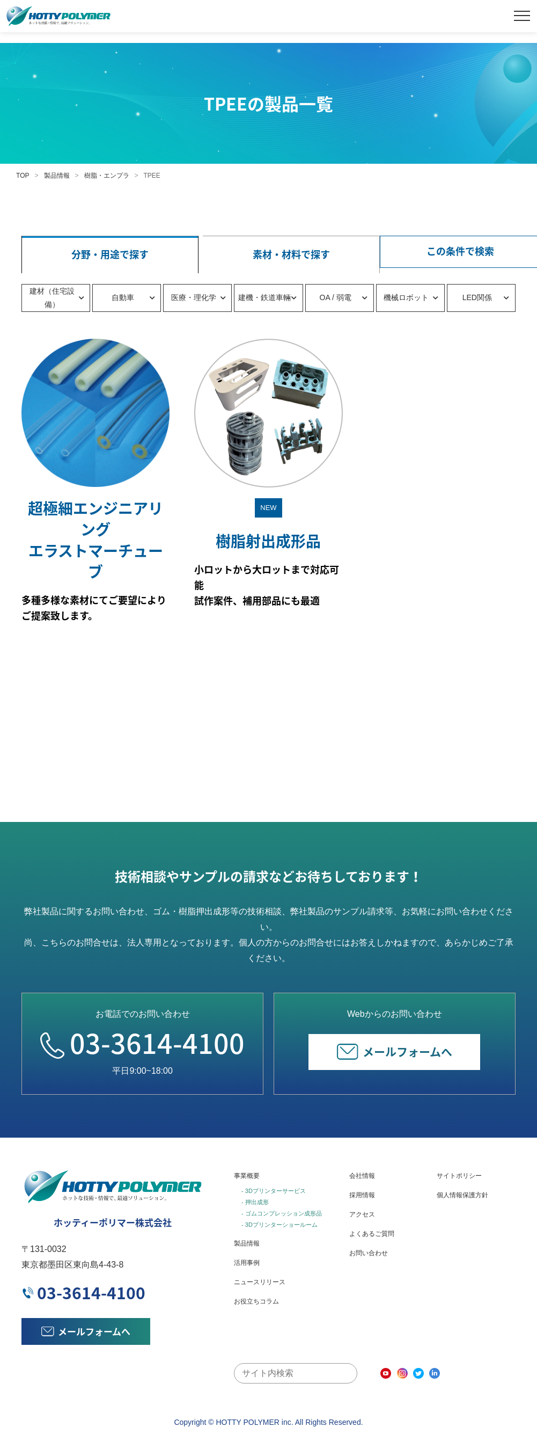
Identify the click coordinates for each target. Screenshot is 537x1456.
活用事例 (247, 1262)
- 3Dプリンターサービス (273, 1191)
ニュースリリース (259, 1282)
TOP (22, 175)
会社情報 (362, 1176)
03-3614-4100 (142, 1042)
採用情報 (362, 1195)
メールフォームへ (394, 1051)
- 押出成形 (255, 1202)
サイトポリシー (459, 1176)
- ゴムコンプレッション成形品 (281, 1213)
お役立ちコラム (256, 1301)
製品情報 (57, 175)
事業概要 (247, 1176)
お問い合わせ (368, 1253)
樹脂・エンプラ (106, 175)
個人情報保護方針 (462, 1195)
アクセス (362, 1214)
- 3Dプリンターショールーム (279, 1224)
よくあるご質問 (371, 1233)
